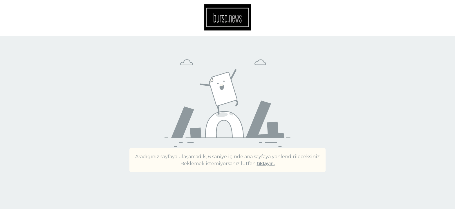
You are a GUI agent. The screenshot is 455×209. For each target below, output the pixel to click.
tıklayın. (266, 163)
